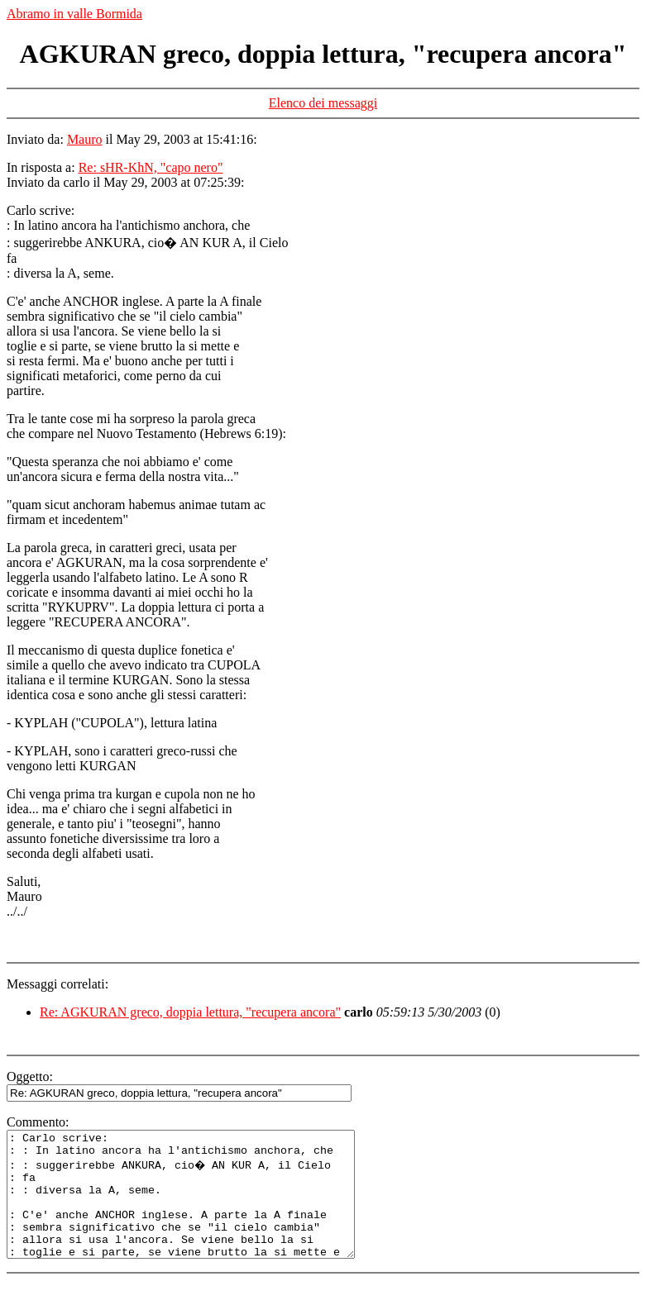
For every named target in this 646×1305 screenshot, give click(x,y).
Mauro (85, 139)
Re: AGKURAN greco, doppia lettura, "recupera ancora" (190, 1012)
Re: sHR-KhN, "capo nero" (151, 167)
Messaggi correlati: (57, 984)
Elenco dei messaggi (323, 103)
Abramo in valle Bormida (74, 14)
